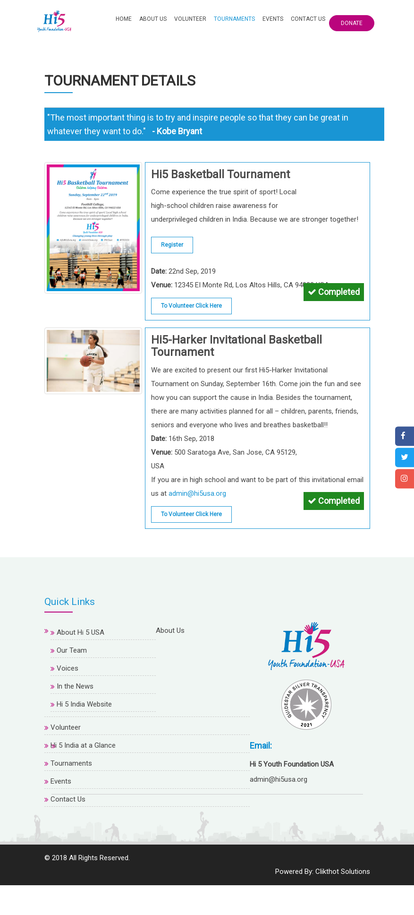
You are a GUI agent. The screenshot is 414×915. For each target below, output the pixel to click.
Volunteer (190, 19)
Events (272, 19)
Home (124, 19)
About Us (153, 19)
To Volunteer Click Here (191, 304)
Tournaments (234, 19)
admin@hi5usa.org (197, 491)
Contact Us (308, 19)
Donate (352, 23)
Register (172, 243)
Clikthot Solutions (342, 901)
